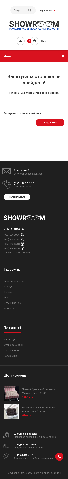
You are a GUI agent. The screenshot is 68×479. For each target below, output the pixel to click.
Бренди (8, 286)
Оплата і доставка (14, 281)
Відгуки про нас (12, 303)
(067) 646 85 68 (12, 244)
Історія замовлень (14, 345)
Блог (6, 297)
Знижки (8, 292)
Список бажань (12, 350)
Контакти (9, 308)
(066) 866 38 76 (12, 234)
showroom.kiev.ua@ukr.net (18, 252)
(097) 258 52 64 (12, 239)
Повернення (10, 356)
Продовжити (50, 123)
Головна (14, 92)
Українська (46, 10)
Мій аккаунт (10, 339)
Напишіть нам (17, 197)
